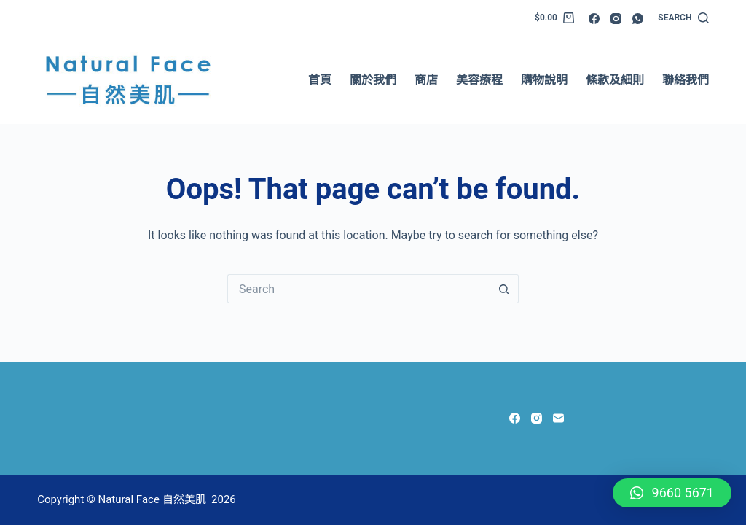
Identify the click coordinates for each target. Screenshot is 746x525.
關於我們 (373, 80)
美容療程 (479, 80)
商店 (426, 80)
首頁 (319, 80)
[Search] (683, 18)
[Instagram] (615, 18)
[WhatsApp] (637, 18)
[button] (672, 493)
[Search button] (504, 288)
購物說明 (544, 80)
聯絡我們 (685, 80)
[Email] (558, 418)
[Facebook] (594, 18)
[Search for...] (358, 288)
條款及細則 (615, 80)
